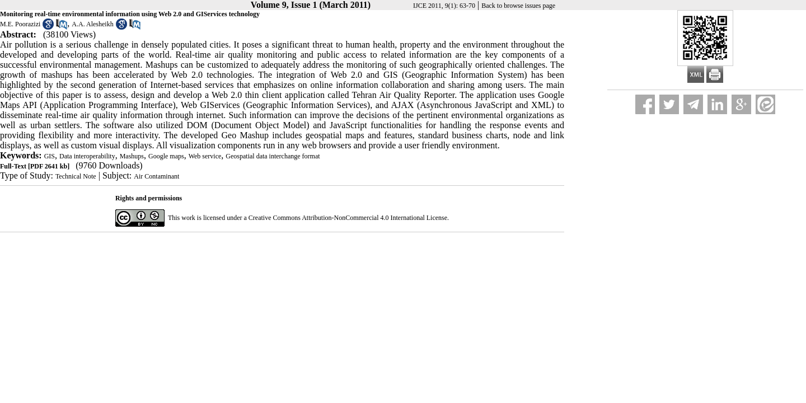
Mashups (132, 156)
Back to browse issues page (518, 6)
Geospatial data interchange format (273, 156)
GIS (49, 156)
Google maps (166, 156)
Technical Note (75, 176)
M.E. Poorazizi (20, 24)
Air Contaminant (156, 176)
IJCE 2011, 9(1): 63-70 (444, 6)
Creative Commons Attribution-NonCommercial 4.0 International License (348, 218)
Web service (205, 156)
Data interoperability (87, 156)
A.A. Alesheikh (92, 24)
